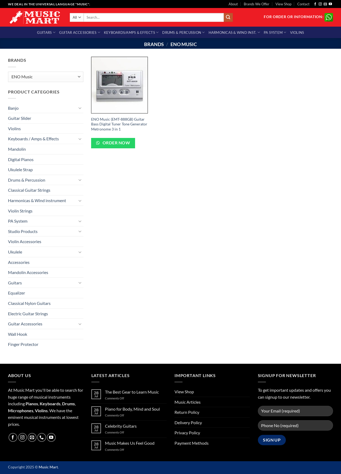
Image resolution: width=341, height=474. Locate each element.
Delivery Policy (188, 422)
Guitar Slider (19, 118)
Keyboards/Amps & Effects (131, 32)
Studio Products (23, 231)
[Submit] (228, 17)
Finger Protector (23, 344)
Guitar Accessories (79, 32)
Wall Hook (17, 334)
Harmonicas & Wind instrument (37, 200)
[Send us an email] (325, 4)
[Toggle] (80, 108)
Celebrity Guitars (121, 425)
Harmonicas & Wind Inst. (234, 32)
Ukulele (15, 251)
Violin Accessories (24, 241)
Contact (303, 4)
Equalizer (16, 292)
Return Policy (186, 412)
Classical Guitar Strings (29, 190)
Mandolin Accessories (28, 272)
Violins (297, 32)
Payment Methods (191, 443)
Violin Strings (20, 210)
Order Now (116, 142)
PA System (275, 32)
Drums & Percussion (183, 32)
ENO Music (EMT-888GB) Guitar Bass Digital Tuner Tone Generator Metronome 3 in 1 (119, 124)
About (233, 4)
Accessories (19, 262)
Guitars (46, 32)
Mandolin (17, 149)
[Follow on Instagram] (320, 4)
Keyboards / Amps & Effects (33, 138)
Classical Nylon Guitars (29, 303)
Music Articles (187, 401)
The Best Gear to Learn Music (132, 391)
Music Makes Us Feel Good (130, 443)
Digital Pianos (21, 159)
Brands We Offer (256, 4)
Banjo (13, 108)
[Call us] (41, 437)
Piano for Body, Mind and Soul (132, 408)
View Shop (283, 4)
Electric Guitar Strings (28, 313)
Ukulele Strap (20, 169)
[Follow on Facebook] (315, 4)
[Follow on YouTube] (330, 4)
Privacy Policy (187, 432)
